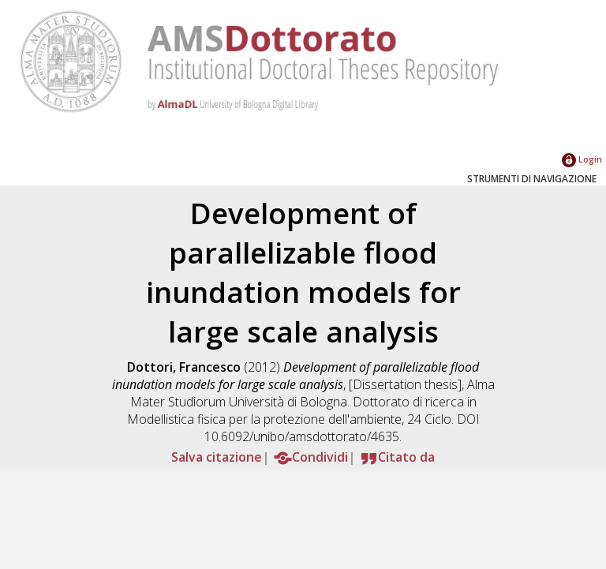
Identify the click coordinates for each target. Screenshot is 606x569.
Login (582, 159)
